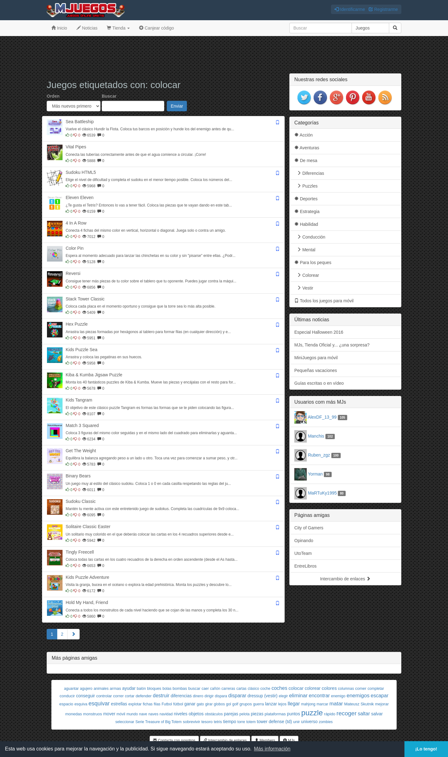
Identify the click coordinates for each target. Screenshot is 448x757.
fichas (147, 704)
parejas (231, 713)
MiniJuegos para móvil (316, 357)
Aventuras (306, 147)
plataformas (275, 714)
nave (143, 714)
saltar (364, 713)
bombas (180, 688)
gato (200, 704)
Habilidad (306, 224)
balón (141, 688)
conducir (67, 696)
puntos (293, 713)
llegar (294, 703)
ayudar (129, 688)
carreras (228, 688)
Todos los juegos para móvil (323, 300)
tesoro (206, 721)
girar (208, 704)
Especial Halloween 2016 (318, 332)
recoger (347, 713)
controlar (104, 696)
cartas (241, 688)
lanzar (271, 703)
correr (118, 696)
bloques (154, 688)
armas (115, 688)
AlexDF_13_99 (322, 417)
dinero (198, 696)
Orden (53, 96)
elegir (283, 696)
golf (235, 704)
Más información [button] (272, 748)
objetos (196, 713)
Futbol (167, 704)
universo (309, 721)
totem (251, 722)
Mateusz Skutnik (359, 704)
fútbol (178, 704)
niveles (181, 713)
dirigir (208, 696)
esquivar (99, 703)
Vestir (303, 288)
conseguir (85, 695)
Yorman (315, 473)
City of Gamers (308, 527)
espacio (66, 704)
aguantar (71, 688)
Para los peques (312, 262)
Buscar (109, 96)
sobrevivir (191, 721)
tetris (218, 722)
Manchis (316, 436)
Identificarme (349, 9)
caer (205, 688)
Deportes (306, 198)
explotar (135, 704)
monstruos (92, 714)
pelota (245, 714)
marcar (322, 704)
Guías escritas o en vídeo (319, 383)
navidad (166, 714)
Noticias (87, 28)
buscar (194, 688)
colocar (295, 688)
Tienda (118, 28)
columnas (346, 688)
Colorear (306, 275)
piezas (257, 713)
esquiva (80, 704)
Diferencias (309, 173)
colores (329, 688)
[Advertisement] (224, 55)
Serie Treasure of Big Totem (158, 722)
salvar (377, 713)
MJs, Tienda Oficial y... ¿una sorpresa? (332, 344)
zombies (326, 722)
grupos (246, 704)
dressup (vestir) (263, 695)
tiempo (229, 721)
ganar (189, 703)
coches (279, 688)
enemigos (358, 696)
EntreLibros (305, 566)
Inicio (59, 28)
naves (153, 714)
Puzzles (306, 185)
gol (228, 704)
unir (296, 721)
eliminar (298, 696)
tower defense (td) (274, 721)
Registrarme (383, 9)
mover (109, 713)
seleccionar (124, 722)
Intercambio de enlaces (345, 578)
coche (265, 688)
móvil (120, 714)
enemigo (338, 696)
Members (265, 740)
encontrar (319, 695)
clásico (253, 688)
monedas (73, 714)
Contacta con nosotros (174, 740)
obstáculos (214, 714)
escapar (380, 695)
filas (157, 704)
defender (144, 696)
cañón (215, 688)
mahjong (308, 704)
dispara (221, 696)
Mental (304, 249)
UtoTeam (303, 553)
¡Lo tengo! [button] (426, 748)
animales (101, 688)
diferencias (181, 695)
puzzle (312, 712)
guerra (258, 704)
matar (336, 704)
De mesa (305, 160)
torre (241, 722)
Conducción (309, 237)
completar (376, 688)
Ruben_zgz (319, 455)
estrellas (119, 703)
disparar (237, 695)
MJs (289, 740)
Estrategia (307, 211)
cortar (129, 696)
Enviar (177, 106)
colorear (313, 688)
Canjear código (156, 28)
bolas (166, 688)
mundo (132, 714)
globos (219, 704)
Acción (303, 134)
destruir (161, 695)
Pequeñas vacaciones (315, 370)
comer (360, 688)
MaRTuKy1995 (322, 492)
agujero (86, 688)
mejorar (382, 704)
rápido (329, 714)
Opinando (303, 540)
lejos (282, 704)
